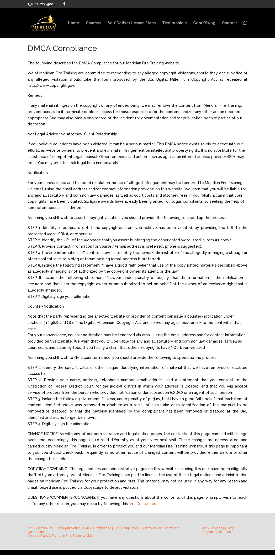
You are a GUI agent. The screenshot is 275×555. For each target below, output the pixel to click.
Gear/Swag (204, 23)
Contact (229, 23)
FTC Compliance (126, 528)
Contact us (146, 504)
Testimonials (174, 23)
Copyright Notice (68, 528)
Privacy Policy (151, 528)
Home (73, 23)
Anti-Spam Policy (40, 528)
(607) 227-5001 (43, 4)
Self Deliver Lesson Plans (132, 23)
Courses (93, 23)
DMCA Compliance (97, 528)
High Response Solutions (218, 530)
